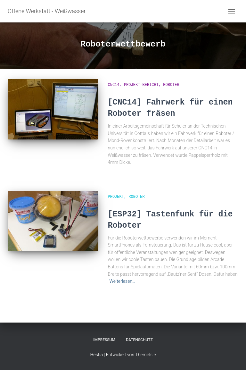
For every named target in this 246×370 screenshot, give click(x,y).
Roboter (171, 85)
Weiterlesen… (122, 281)
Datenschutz (139, 340)
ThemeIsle (145, 354)
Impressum (104, 340)
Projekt (116, 197)
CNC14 (113, 85)
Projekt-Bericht (141, 85)
